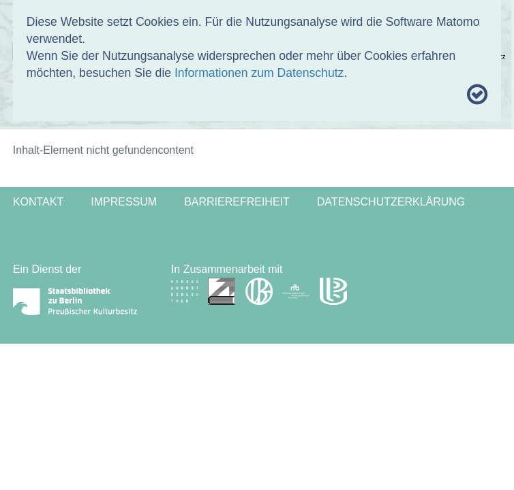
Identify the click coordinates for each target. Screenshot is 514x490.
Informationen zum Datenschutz (259, 73)
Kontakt (38, 202)
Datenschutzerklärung (391, 202)
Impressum (124, 202)
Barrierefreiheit (237, 202)
